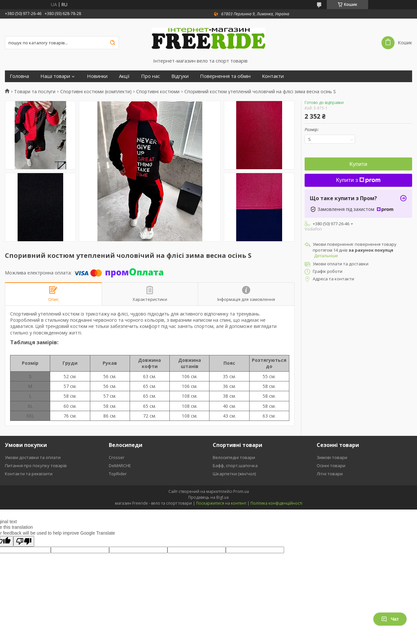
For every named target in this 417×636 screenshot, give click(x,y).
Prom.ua (241, 491)
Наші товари (55, 76)
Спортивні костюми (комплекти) (96, 92)
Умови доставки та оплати (33, 457)
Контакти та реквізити (28, 474)
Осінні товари (331, 465)
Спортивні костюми (158, 92)
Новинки (97, 76)
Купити (358, 164)
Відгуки (180, 76)
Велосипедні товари (234, 457)
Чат (390, 619)
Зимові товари (332, 457)
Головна (19, 76)
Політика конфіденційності (276, 503)
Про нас (150, 76)
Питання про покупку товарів (36, 465)
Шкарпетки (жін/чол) (234, 474)
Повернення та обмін (225, 76)
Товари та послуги (34, 92)
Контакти (273, 76)
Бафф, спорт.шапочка (235, 465)
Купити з (358, 180)
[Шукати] (112, 42)
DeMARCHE (120, 465)
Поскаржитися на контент (221, 503)
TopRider (118, 474)
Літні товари (330, 474)
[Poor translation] (23, 541)
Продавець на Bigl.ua (208, 497)
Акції (124, 76)
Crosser (116, 457)
